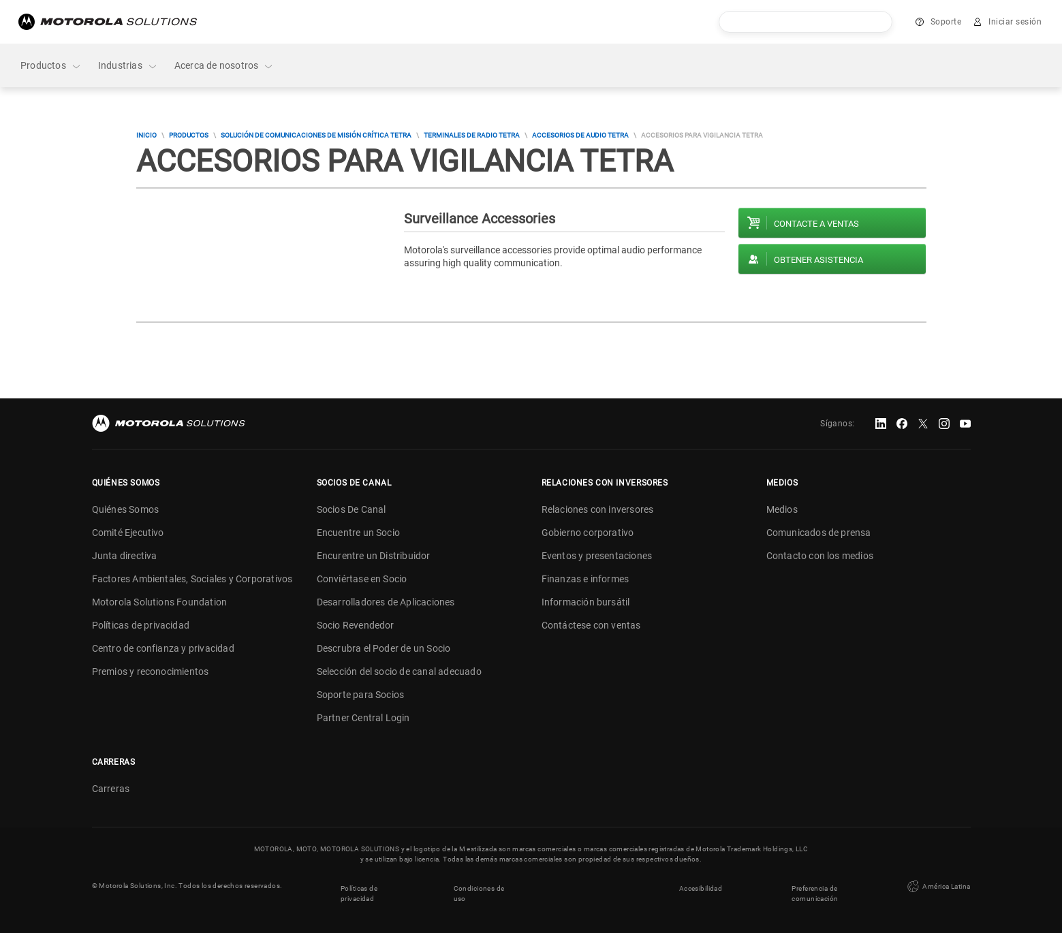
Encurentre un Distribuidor (374, 555)
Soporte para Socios (361, 694)
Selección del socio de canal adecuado (399, 671)
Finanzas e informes (585, 578)
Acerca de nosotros (224, 66)
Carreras (111, 788)
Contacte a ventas (816, 224)
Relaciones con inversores (598, 509)
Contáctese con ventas (591, 625)
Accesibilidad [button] (700, 885)
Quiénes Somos (125, 509)
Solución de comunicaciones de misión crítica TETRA (316, 135)
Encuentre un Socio (359, 532)
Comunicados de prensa (818, 532)
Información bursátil (586, 602)
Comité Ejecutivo (128, 532)
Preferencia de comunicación (815, 891)
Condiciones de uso (479, 891)
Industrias (128, 66)
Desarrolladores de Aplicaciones (386, 602)
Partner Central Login (363, 717)
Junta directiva (124, 555)
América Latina (937, 885)
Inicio (146, 135)
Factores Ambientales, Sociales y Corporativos (192, 578)
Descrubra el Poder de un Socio (384, 648)
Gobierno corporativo (588, 532)
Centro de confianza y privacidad (163, 648)
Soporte (946, 22)
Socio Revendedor (355, 625)
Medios (782, 509)
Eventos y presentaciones (597, 555)
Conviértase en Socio (362, 578)
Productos (51, 66)
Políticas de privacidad (141, 625)
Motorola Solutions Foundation (160, 602)
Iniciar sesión (1015, 22)
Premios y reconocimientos (150, 671)
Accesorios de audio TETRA (580, 135)
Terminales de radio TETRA (472, 135)
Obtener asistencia (818, 260)
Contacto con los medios (820, 555)
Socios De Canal (351, 509)
